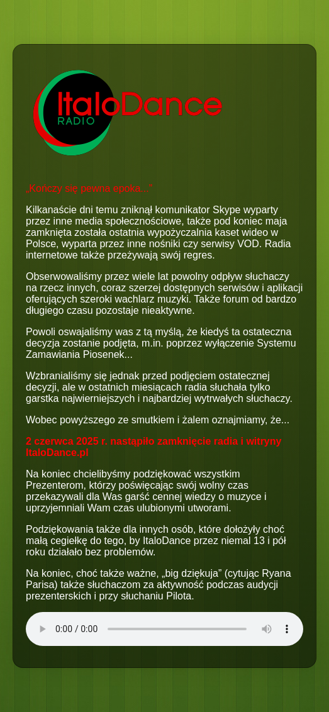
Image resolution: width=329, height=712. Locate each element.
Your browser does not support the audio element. (164, 629)
